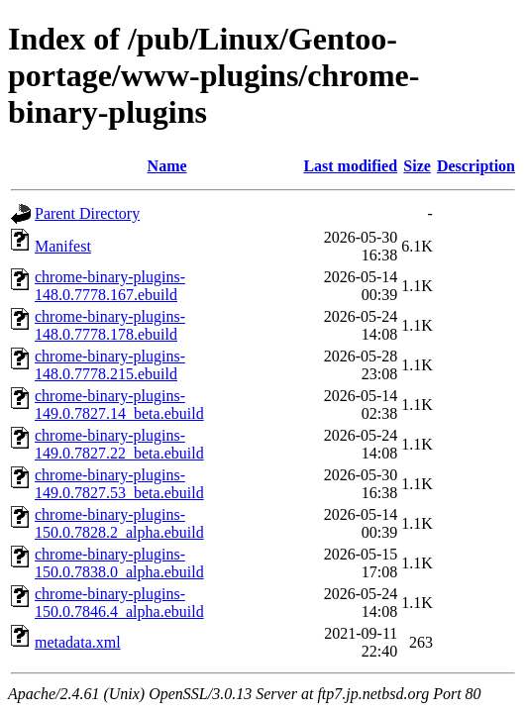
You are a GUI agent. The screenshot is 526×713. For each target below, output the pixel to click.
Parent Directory (87, 213)
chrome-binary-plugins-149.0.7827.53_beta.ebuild (119, 483)
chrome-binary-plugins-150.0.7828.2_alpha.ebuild (119, 523)
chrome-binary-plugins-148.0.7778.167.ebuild (110, 285)
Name (167, 165)
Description (476, 165)
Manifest (63, 246)
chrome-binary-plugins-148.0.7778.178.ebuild (110, 325)
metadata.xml (78, 642)
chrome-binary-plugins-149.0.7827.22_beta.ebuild (119, 444)
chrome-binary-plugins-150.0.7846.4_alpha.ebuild (119, 602)
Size (417, 165)
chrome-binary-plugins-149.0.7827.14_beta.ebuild (119, 404)
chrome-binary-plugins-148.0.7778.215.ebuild (110, 365)
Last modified (350, 165)
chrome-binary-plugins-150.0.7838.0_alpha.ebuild (119, 563)
